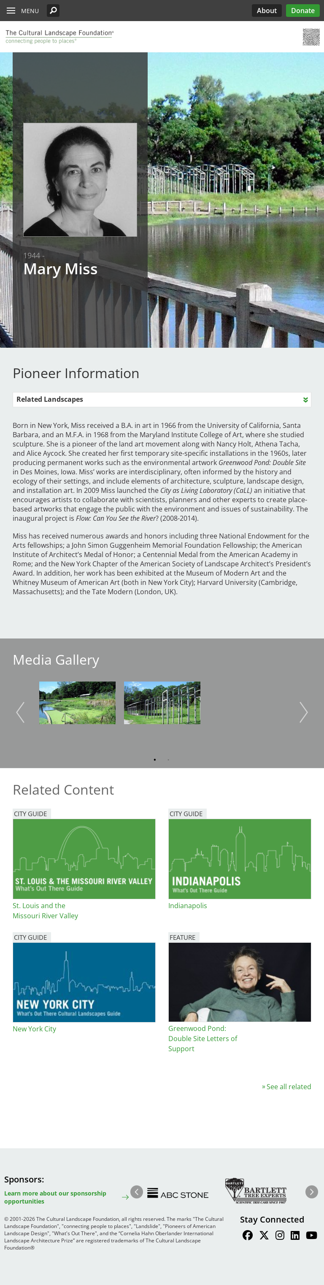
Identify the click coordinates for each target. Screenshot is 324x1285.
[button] (53, 10)
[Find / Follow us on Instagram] (279, 1236)
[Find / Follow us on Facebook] (248, 1236)
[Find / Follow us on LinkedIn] (295, 1236)
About (267, 10)
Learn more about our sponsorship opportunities (55, 1197)
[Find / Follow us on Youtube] (311, 1236)
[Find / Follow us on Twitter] (264, 1236)
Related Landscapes (49, 399)
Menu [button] (30, 11)
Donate (303, 10)
